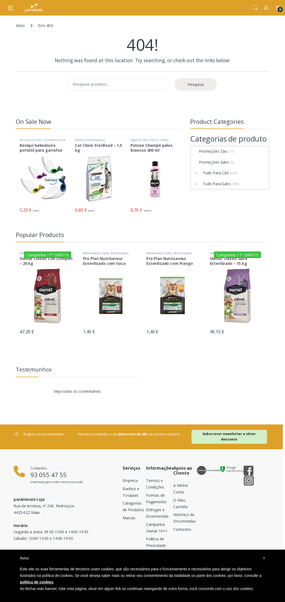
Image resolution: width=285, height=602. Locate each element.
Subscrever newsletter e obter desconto (229, 437)
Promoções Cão (209, 151)
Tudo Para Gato (211, 183)
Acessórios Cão (31, 140)
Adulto (79, 140)
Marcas (129, 517)
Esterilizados (95, 140)
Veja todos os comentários (77, 391)
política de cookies (36, 582)
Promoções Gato (210, 162)
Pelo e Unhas (158, 140)
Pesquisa (196, 84)
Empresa (130, 480)
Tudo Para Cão (210, 172)
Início (20, 25)
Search (255, 8)
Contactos (182, 529)
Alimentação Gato (96, 253)
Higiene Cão (139, 140)
